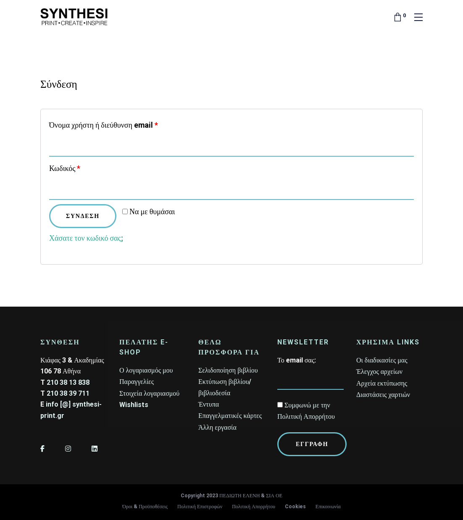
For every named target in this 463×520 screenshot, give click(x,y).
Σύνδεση (83, 216)
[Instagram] (68, 449)
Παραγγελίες (136, 382)
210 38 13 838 (68, 382)
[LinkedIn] (94, 449)
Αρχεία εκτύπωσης (381, 383)
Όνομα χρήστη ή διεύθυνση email (103, 125)
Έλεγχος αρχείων (379, 372)
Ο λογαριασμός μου (146, 370)
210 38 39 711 (68, 393)
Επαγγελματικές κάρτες (230, 416)
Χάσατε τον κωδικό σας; (86, 238)
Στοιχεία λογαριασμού (149, 393)
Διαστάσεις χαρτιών (383, 395)
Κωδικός (64, 168)
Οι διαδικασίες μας (382, 360)
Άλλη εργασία (217, 427)
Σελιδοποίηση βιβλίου (228, 370)
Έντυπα (208, 404)
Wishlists (133, 405)
